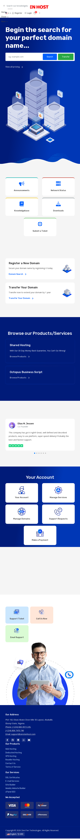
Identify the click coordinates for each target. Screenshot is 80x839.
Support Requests (58, 514)
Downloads (58, 206)
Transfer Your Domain (21, 298)
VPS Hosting (10, 757)
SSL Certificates (12, 778)
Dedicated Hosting (13, 753)
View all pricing (14, 67)
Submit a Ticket (40, 227)
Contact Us (10, 764)
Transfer (66, 57)
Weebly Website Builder (15, 789)
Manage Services (58, 492)
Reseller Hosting (12, 760)
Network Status (58, 186)
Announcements (22, 186)
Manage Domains (21, 514)
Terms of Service (13, 767)
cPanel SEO (10, 792)
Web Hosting (10, 749)
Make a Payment (40, 535)
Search (50, 57)
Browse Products (19, 356)
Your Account (22, 492)
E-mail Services (12, 781)
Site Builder (10, 785)
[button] (34, 453)
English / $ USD (15, 835)
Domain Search (17, 274)
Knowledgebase (22, 206)
